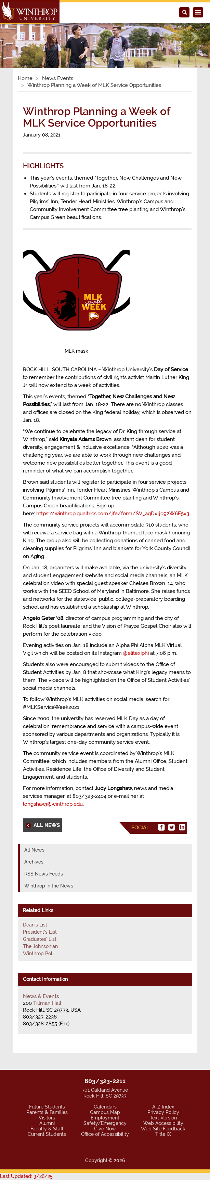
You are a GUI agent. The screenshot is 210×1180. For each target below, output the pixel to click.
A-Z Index (163, 1107)
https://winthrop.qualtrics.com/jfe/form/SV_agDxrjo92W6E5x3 (112, 513)
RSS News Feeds (43, 874)
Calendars (105, 1107)
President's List (40, 932)
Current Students (47, 1134)
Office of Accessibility (105, 1134)
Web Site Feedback (163, 1128)
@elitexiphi (136, 653)
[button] (15, 37)
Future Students (47, 1107)
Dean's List (35, 925)
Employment (105, 1117)
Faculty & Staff (46, 1128)
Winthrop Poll (38, 953)
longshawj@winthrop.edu (53, 804)
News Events (57, 78)
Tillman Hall (47, 1003)
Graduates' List (39, 939)
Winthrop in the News (48, 886)
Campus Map (105, 1112)
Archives (33, 862)
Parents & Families (47, 1112)
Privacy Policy (163, 1112)
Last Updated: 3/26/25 (26, 1176)
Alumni (47, 1123)
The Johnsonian (40, 946)
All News (34, 850)
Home (25, 78)
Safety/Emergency (105, 1123)
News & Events (41, 996)
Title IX (163, 1134)
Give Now (105, 1128)
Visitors (47, 1117)
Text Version (163, 1117)
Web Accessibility (163, 1123)
